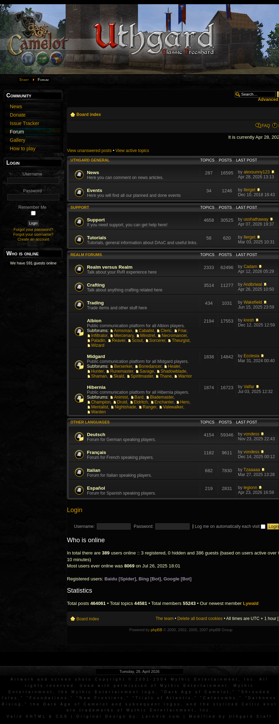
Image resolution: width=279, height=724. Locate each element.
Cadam (250, 266)
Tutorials (96, 237)
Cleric (166, 330)
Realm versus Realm (109, 267)
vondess (251, 434)
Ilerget (250, 189)
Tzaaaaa (252, 469)
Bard (139, 397)
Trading (95, 302)
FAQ (265, 125)
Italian (93, 470)
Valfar (249, 386)
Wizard (97, 345)
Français (96, 452)
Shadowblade (173, 371)
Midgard (96, 356)
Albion (94, 320)
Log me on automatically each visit (230, 526)
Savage (147, 371)
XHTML (36, 716)
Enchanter (164, 402)
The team (164, 618)
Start (24, 79)
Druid (122, 402)
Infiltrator (99, 335)
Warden (98, 411)
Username (32, 174)
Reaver (118, 340)
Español (96, 488)
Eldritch (141, 402)
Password (32, 190)
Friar (182, 330)
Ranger (149, 407)
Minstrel (147, 335)
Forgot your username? (33, 234)
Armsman (123, 330)
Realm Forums (86, 255)
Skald (119, 376)
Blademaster (161, 397)
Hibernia (96, 387)
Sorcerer (157, 340)
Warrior (185, 376)
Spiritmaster (142, 376)
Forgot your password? (33, 229)
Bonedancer (150, 366)
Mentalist (99, 407)
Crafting (96, 285)
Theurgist (180, 340)
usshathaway (256, 219)
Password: (143, 526)
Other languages (90, 422)
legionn (250, 487)
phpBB (156, 630)
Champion (100, 402)
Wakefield (253, 302)
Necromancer (174, 335)
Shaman (99, 376)
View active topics (132, 150)
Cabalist (146, 330)
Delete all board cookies (200, 618)
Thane (165, 376)
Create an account (33, 239)
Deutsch (96, 434)
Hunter (97, 371)
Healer (174, 366)
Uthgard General (90, 160)
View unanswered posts (89, 150)
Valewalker (173, 407)
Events (94, 190)
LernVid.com (161, 716)
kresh (249, 320)
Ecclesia (251, 355)
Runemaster (121, 371)
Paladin (98, 340)
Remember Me (33, 207)
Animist (121, 397)
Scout (137, 340)
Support (79, 207)
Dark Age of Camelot (197, 692)
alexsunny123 (257, 172)
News (93, 172)
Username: (84, 526)
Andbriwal (252, 284)
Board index (88, 114)
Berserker (123, 366)
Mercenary (124, 335)
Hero (184, 402)
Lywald (250, 603)
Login (74, 509)
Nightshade (125, 407)
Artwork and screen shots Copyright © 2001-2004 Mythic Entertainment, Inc (132, 679)
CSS (62, 716)
